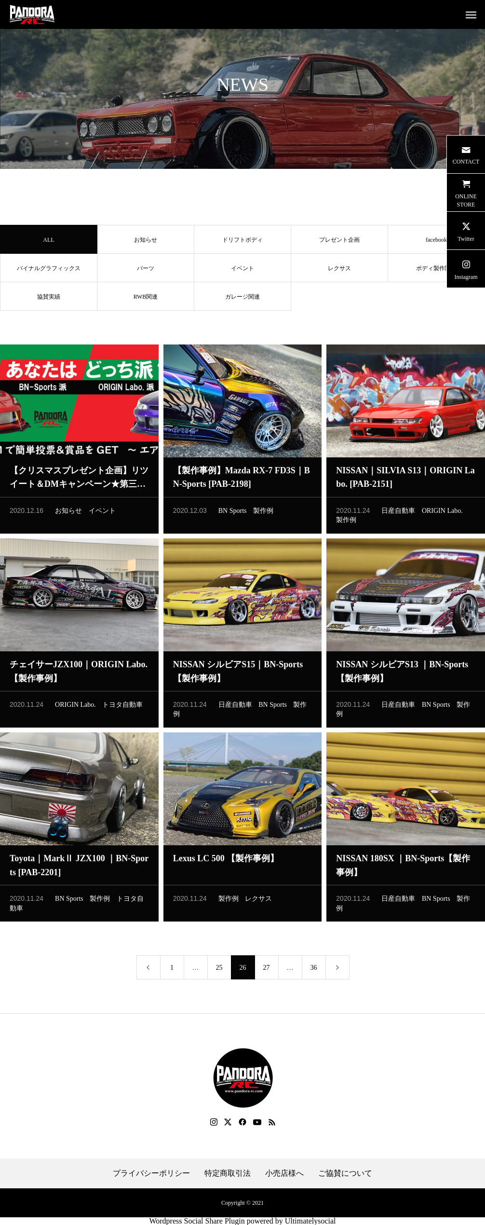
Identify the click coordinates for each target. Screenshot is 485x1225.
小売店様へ (284, 1173)
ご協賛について (345, 1173)
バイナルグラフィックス (49, 271)
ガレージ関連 (242, 300)
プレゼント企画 (339, 243)
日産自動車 (398, 514)
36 (313, 971)
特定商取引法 (227, 1173)
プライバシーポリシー (151, 1173)
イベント (242, 271)
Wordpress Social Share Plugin (197, 1221)
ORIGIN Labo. (442, 514)
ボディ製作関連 (436, 271)
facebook (436, 243)
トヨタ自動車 (122, 708)
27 (266, 971)
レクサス (339, 271)
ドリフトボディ (242, 243)
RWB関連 (146, 300)
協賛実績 (48, 300)
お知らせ (145, 243)
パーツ (145, 271)
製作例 (263, 514)
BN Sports (232, 514)
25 (219, 971)
